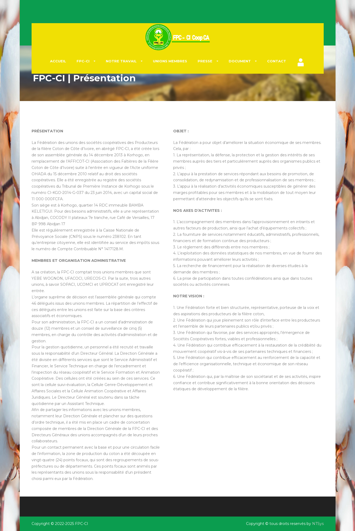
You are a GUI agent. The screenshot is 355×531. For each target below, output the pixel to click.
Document (240, 61)
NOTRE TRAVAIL (121, 61)
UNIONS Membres (170, 61)
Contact (276, 61)
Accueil (58, 61)
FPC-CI (83, 61)
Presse (205, 61)
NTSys (318, 523)
